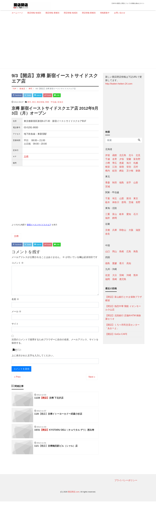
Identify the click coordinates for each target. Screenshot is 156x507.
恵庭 (121, 163)
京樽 (26, 157)
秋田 (114, 182)
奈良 (107, 234)
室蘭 (128, 159)
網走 (121, 170)
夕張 (121, 159)
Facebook (18, 96)
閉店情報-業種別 (89, 13)
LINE (70, 96)
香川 (121, 263)
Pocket (58, 96)
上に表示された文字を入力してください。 (33, 357)
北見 (138, 155)
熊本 (135, 275)
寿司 (29, 103)
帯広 (114, 163)
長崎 (114, 279)
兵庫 (114, 230)
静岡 (114, 218)
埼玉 (114, 198)
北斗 (131, 155)
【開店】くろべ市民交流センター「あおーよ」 (122, 326)
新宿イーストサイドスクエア (39, 226)
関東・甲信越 (50, 103)
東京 (34, 103)
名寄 (114, 159)
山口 (107, 251)
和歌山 (122, 230)
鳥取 (135, 251)
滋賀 (138, 230)
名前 (15, 301)
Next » (92, 379)
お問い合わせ (119, 13)
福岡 (107, 279)
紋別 (114, 170)
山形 (135, 182)
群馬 (124, 202)
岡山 (114, 251)
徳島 (107, 263)
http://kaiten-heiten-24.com (118, 83)
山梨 (121, 198)
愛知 (128, 214)
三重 (107, 214)
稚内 (107, 170)
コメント (18, 265)
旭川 (128, 163)
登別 (128, 167)
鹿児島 (122, 279)
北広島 (122, 155)
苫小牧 (129, 170)
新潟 (128, 198)
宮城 (107, 186)
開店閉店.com (73, 497)
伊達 (107, 155)
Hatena (45, 96)
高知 (128, 263)
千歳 (107, 159)
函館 (114, 155)
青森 (107, 182)
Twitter (32, 96)
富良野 (136, 159)
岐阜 (121, 214)
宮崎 (121, 275)
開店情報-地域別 (34, 13)
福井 (107, 218)
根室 (107, 167)
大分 (114, 275)
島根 (121, 251)
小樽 (107, 163)
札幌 (135, 163)
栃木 (107, 202)
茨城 (131, 202)
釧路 (138, 170)
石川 (135, 214)
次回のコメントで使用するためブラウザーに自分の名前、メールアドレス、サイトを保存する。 (55, 343)
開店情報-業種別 (52, 13)
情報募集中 (104, 13)
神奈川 (115, 202)
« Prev (17, 379)
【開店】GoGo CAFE (116, 334)
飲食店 (60, 103)
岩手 (128, 182)
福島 (121, 182)
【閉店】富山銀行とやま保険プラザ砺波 (123, 299)
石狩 (135, 167)
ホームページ (17, 13)
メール (16, 313)
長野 (138, 202)
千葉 (107, 198)
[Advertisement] (76, 42)
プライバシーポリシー (125, 486)
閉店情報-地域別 (70, 13)
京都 (107, 230)
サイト (15, 325)
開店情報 (40, 103)
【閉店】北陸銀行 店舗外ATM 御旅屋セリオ (123, 317)
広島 (128, 251)
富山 (114, 214)
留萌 (121, 167)
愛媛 (114, 263)
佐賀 (107, 275)
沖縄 (128, 275)
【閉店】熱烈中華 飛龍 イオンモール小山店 (123, 308)
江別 (114, 167)
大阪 (131, 230)
